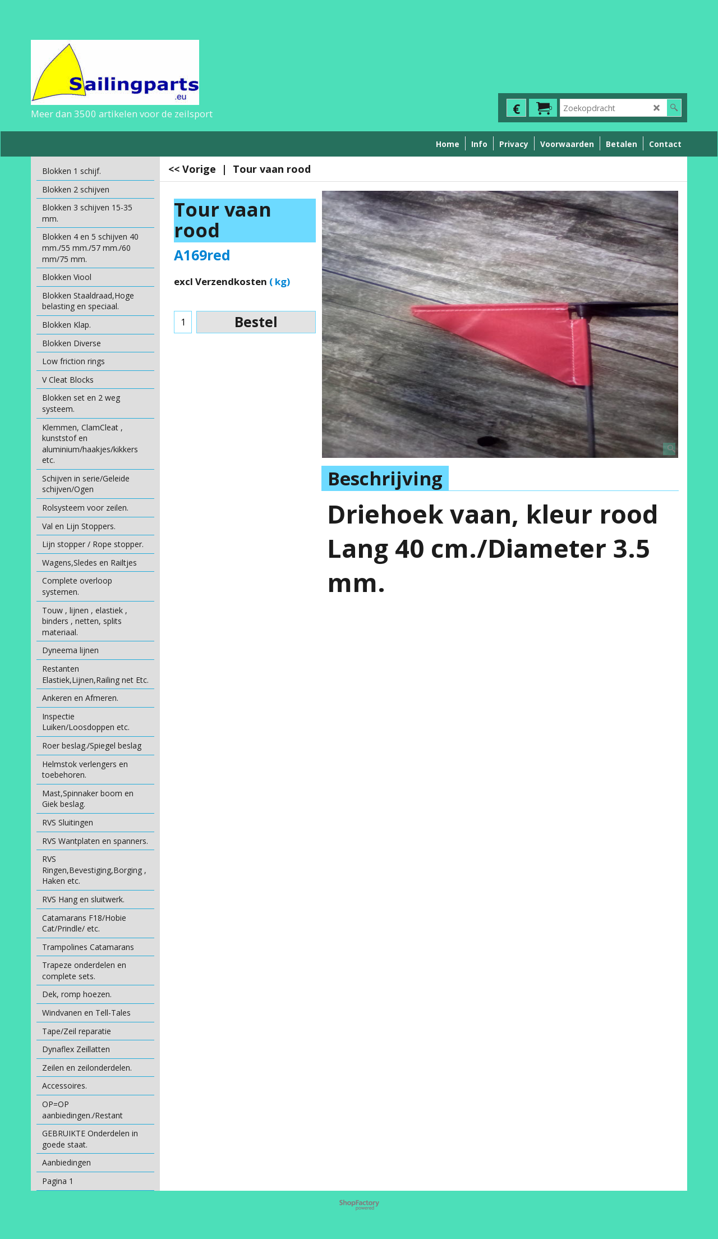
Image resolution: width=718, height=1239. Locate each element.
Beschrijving (385, 478)
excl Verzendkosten (220, 281)
